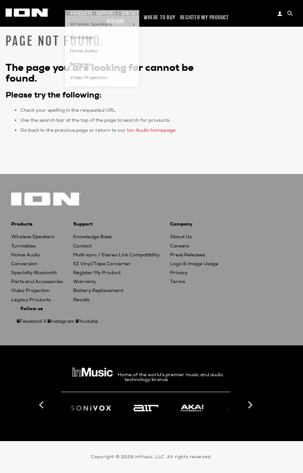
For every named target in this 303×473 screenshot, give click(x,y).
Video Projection (30, 290)
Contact (82, 246)
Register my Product (204, 17)
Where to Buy (159, 17)
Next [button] (249, 405)
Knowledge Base (92, 237)
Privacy (179, 273)
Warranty (84, 282)
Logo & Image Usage (194, 264)
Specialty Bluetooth (34, 273)
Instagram (62, 321)
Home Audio (25, 255)
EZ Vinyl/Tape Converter (102, 264)
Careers (179, 246)
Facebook (31, 321)
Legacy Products (30, 300)
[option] (146, 408)
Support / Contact (117, 13)
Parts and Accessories (37, 282)
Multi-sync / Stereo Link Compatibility (116, 255)
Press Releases (187, 255)
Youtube (88, 321)
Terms (177, 282)
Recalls (81, 300)
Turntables (23, 246)
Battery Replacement (98, 290)
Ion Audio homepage (151, 130)
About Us (181, 237)
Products (81, 13)
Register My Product (97, 273)
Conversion (24, 264)
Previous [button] (42, 405)
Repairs (115, 21)
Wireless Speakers (32, 237)
